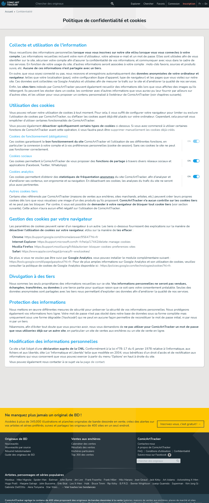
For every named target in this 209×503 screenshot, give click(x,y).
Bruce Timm (98, 483)
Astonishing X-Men (187, 479)
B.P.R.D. (124, 483)
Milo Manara (125, 479)
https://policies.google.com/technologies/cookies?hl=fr (135, 266)
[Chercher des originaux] (112, 3)
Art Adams (169, 479)
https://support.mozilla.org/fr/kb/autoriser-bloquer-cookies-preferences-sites (84, 247)
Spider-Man (40, 479)
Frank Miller (110, 479)
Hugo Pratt (11, 483)
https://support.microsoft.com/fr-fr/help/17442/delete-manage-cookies (83, 242)
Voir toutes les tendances (80, 487)
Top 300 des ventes (82, 454)
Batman (53, 479)
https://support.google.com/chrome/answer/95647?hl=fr (61, 237)
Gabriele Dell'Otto (15, 487)
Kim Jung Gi (191, 483)
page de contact (93, 362)
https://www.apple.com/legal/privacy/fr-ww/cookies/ (56, 251)
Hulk (86, 483)
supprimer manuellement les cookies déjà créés (143, 130)
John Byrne (66, 479)
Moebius (9, 479)
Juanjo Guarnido (161, 483)
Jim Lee (78, 479)
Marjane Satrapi (28, 483)
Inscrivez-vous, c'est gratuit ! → (180, 424)
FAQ (140, 451)
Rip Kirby (112, 483)
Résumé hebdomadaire (18, 451)
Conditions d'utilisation (158, 451)
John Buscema (47, 483)
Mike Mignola (24, 479)
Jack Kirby (155, 479)
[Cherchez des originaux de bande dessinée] (75, 3)
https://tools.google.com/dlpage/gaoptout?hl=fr (40, 262)
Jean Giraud (141, 479)
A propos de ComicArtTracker (154, 447)
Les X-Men (76, 483)
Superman (177, 483)
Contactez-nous (146, 443)
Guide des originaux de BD (20, 454)
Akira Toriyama (36, 487)
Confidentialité (182, 451)
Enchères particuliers (82, 451)
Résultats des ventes (83, 447)
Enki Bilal (62, 483)
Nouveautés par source (18, 447)
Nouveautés (11, 443)
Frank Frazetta (93, 479)
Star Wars (51, 487)
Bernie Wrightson (140, 483)
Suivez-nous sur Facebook (152, 454)
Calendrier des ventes (83, 443)
